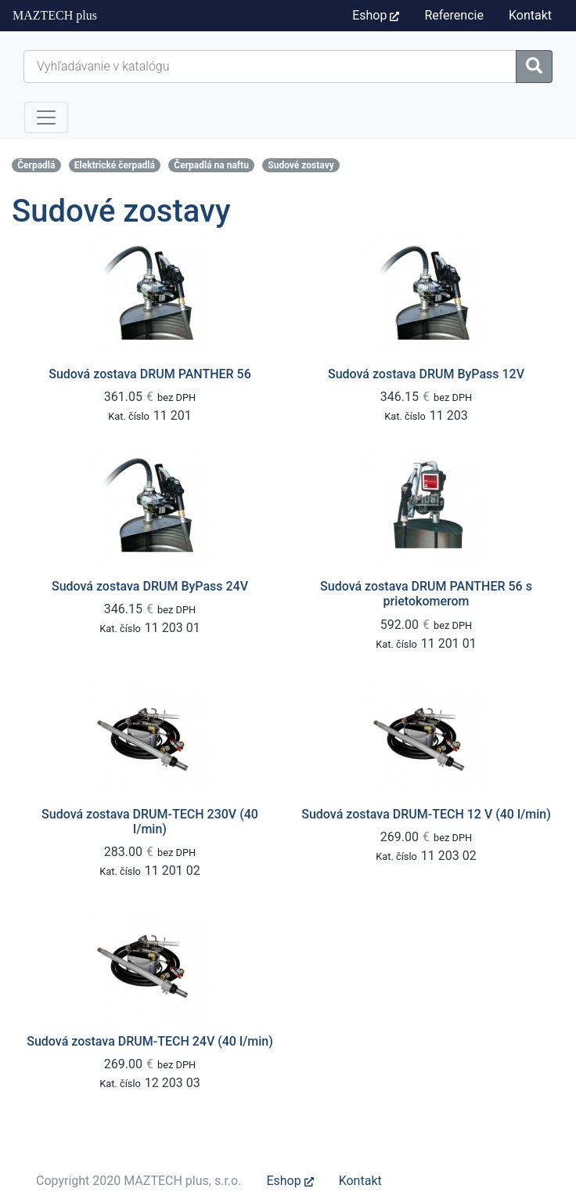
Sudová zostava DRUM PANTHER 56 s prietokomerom (426, 594)
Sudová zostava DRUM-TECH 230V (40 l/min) (149, 821)
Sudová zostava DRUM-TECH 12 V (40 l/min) (425, 814)
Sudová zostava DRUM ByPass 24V (150, 586)
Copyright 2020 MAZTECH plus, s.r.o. (138, 1180)
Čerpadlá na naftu (211, 165)
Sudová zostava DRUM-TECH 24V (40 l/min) (149, 1041)
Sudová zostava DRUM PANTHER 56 (150, 374)
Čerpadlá (36, 165)
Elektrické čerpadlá (114, 165)
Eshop (375, 15)
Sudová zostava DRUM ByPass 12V (426, 374)
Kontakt (360, 1180)
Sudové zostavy (300, 165)
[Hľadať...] (270, 66)
